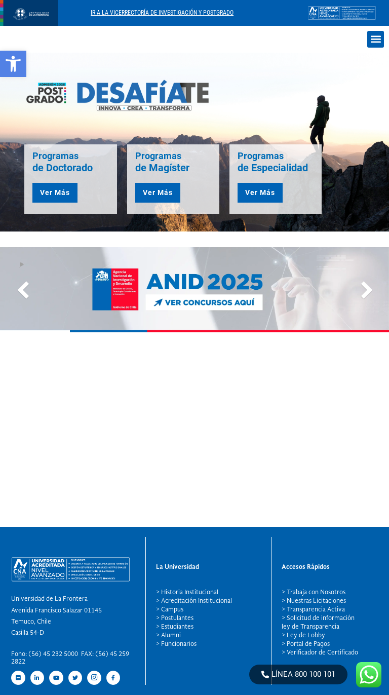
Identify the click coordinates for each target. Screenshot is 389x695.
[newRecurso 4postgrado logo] (29, 23)
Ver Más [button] (55, 192)
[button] (13, 64)
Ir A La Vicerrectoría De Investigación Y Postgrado (162, 12)
